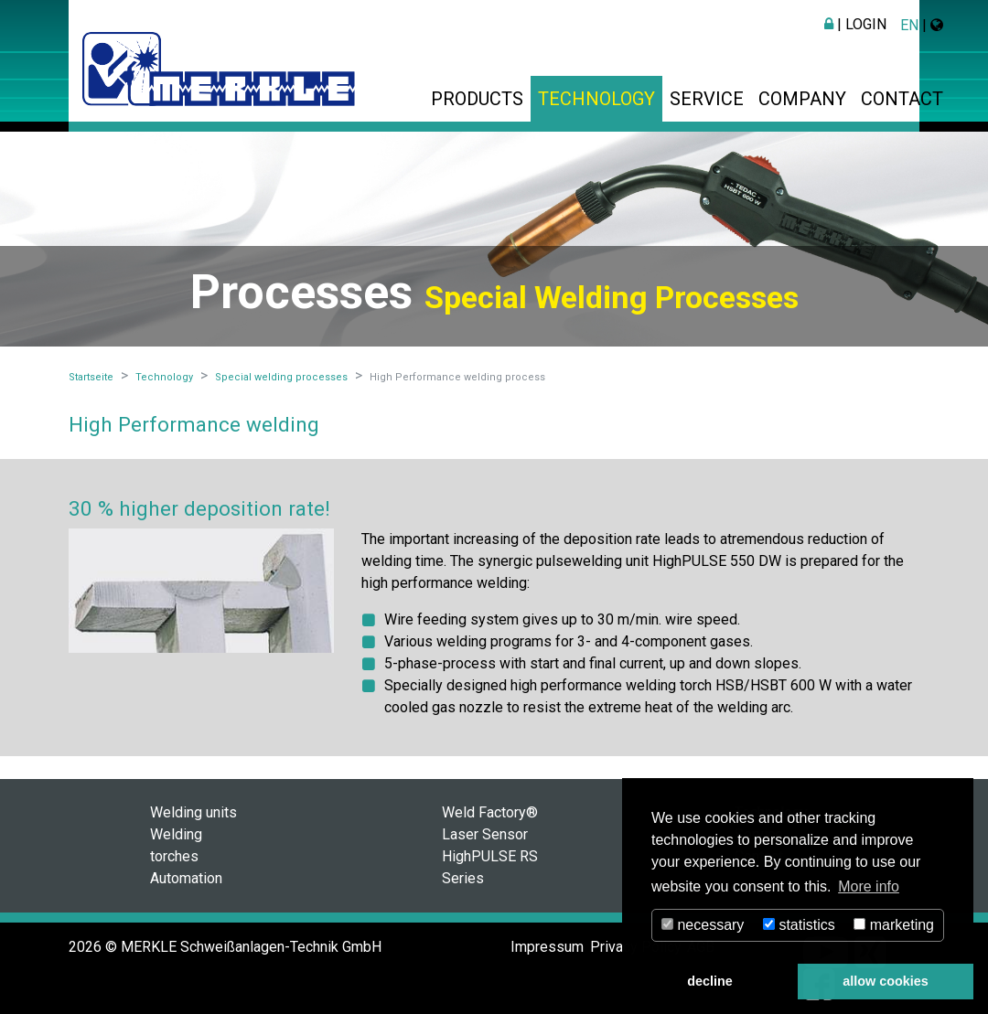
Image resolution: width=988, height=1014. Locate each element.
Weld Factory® (490, 812)
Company (802, 99)
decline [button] (710, 981)
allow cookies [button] (886, 981)
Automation (186, 878)
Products (477, 99)
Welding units (193, 812)
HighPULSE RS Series (490, 867)
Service (707, 99)
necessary (702, 925)
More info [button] (868, 886)
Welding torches (176, 845)
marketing (894, 925)
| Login (855, 24)
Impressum (547, 946)
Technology (596, 99)
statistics (799, 925)
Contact (902, 99)
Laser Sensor (485, 834)
